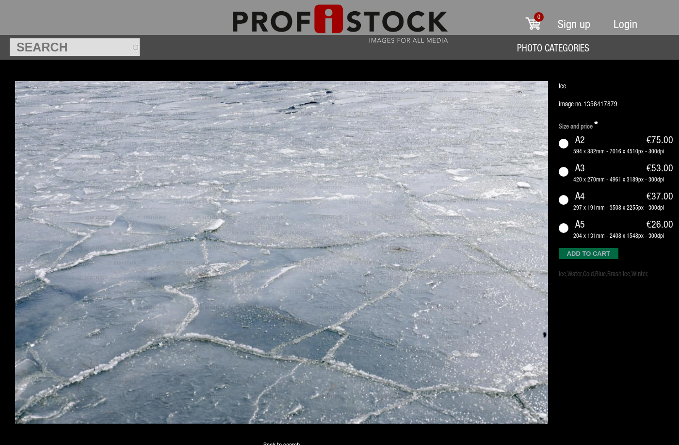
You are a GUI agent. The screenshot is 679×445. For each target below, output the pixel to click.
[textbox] (75, 47)
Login (625, 24)
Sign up (574, 24)
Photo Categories (553, 47)
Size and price (578, 125)
